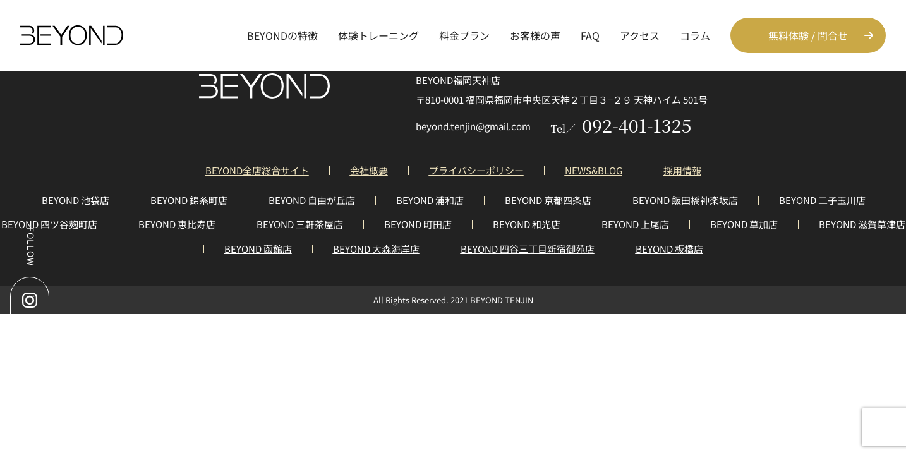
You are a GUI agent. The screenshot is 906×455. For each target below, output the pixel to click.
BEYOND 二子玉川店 (822, 200)
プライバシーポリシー (476, 170)
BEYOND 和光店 (526, 224)
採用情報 (682, 170)
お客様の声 (535, 35)
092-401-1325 (621, 125)
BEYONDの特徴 (282, 35)
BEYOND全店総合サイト (257, 170)
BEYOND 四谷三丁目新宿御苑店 (528, 248)
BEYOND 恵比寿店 (176, 224)
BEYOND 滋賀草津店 (862, 224)
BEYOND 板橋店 (669, 248)
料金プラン (464, 35)
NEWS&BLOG (593, 170)
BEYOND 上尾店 (635, 224)
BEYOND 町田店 (418, 224)
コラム (695, 35)
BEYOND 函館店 (258, 248)
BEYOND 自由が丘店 (312, 200)
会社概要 (369, 170)
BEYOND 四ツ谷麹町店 (49, 224)
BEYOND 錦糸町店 (188, 200)
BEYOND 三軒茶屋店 (300, 224)
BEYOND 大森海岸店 (376, 248)
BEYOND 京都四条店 (548, 200)
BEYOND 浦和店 (430, 200)
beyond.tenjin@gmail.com (473, 126)
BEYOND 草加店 (744, 224)
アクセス (640, 35)
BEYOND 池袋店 (75, 200)
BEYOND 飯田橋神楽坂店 (685, 200)
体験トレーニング (378, 35)
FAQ (590, 35)
